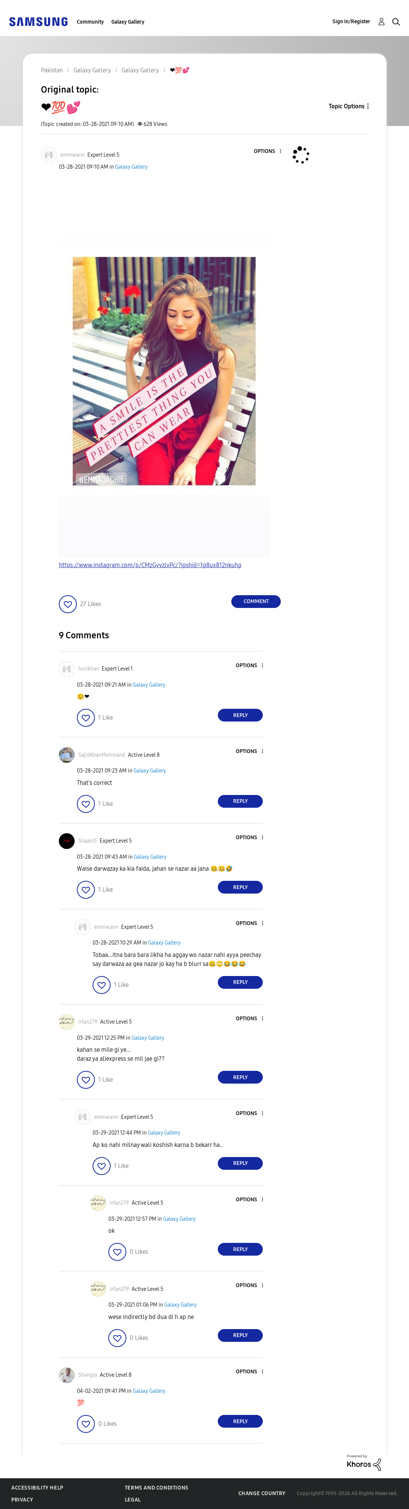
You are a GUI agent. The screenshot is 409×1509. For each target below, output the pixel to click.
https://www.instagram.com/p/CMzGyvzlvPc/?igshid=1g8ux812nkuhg (150, 565)
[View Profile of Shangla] (87, 1375)
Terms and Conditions (157, 1488)
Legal (133, 1500)
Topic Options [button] (346, 106)
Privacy (22, 1500)
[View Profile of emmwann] (72, 155)
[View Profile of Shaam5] (87, 841)
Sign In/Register (351, 21)
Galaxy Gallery (127, 22)
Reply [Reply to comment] (240, 715)
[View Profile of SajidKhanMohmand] (101, 755)
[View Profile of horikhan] (88, 669)
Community (90, 22)
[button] (268, 151)
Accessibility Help (37, 1488)
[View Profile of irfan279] (87, 1022)
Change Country (262, 1493)
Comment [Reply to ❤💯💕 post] (256, 601)
